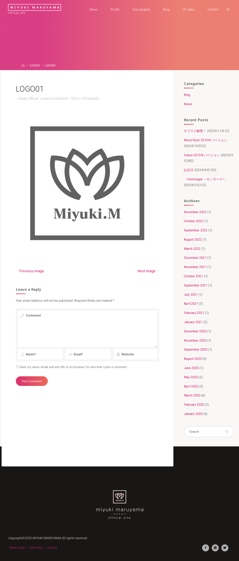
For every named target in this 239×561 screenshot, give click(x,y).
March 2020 (192, 395)
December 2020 (195, 331)
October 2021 (193, 276)
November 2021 (195, 267)
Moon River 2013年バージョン (205, 140)
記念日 (188, 170)
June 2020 (191, 368)
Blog (187, 95)
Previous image (30, 271)
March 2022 (192, 249)
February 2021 (194, 313)
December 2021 (195, 258)
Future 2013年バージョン (202, 155)
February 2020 (194, 405)
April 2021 (191, 304)
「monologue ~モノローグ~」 (206, 179)
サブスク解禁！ (195, 131)
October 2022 (193, 221)
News (188, 104)
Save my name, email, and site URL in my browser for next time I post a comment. (72, 367)
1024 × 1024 (80, 99)
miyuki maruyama (35, 7)
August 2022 (193, 239)
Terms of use (17, 547)
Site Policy (36, 547)
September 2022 (195, 230)
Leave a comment (54, 99)
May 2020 (191, 377)
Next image (148, 271)
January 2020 (193, 414)
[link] (228, 9)
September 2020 (195, 349)
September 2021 (195, 285)
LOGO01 (35, 66)
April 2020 (191, 386)
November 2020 (195, 340)
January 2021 (193, 322)
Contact (52, 547)
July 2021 (191, 295)
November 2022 (195, 212)
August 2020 (193, 359)
